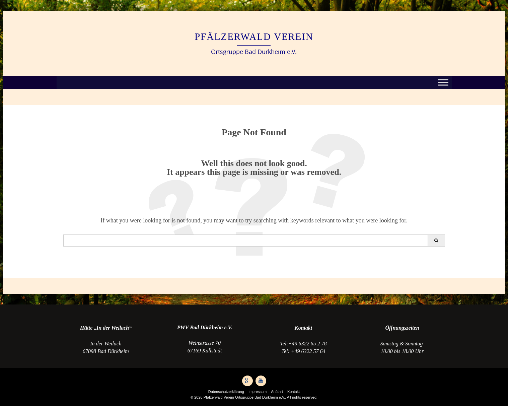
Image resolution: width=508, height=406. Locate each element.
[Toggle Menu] (443, 82)
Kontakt (293, 392)
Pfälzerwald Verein (254, 36)
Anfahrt (277, 392)
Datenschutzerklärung (226, 392)
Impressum (257, 392)
